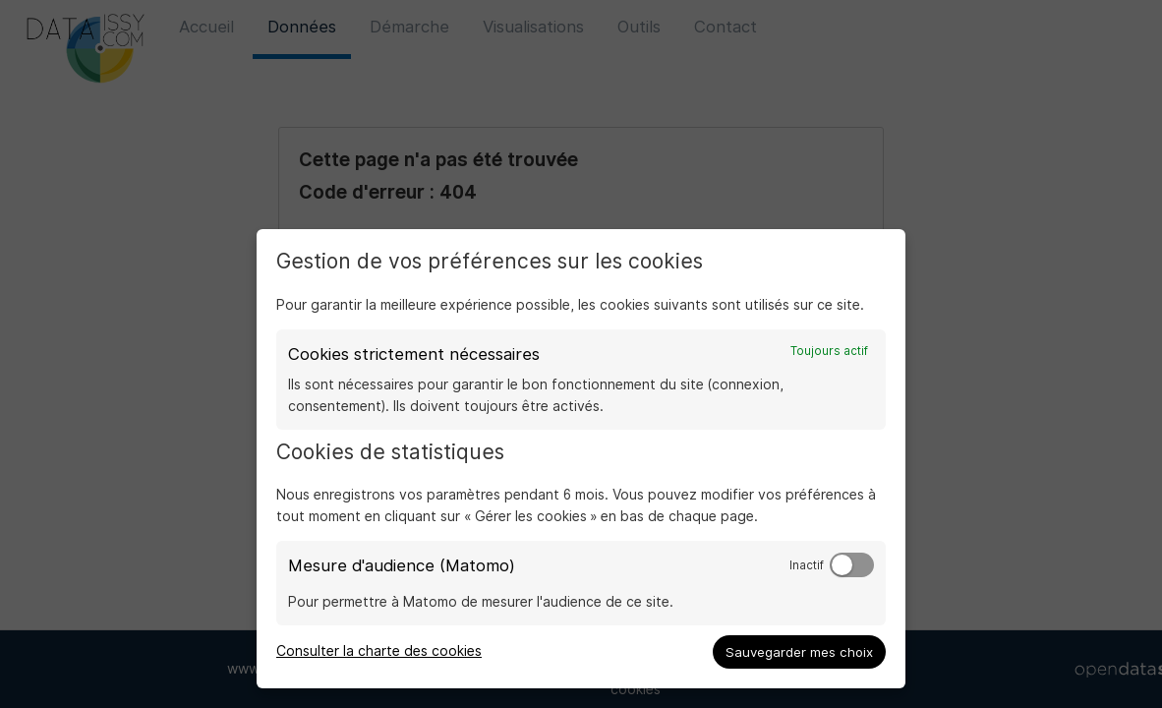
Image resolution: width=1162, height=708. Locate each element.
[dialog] (581, 458)
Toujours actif (829, 351)
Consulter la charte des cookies (379, 651)
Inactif (806, 565)
